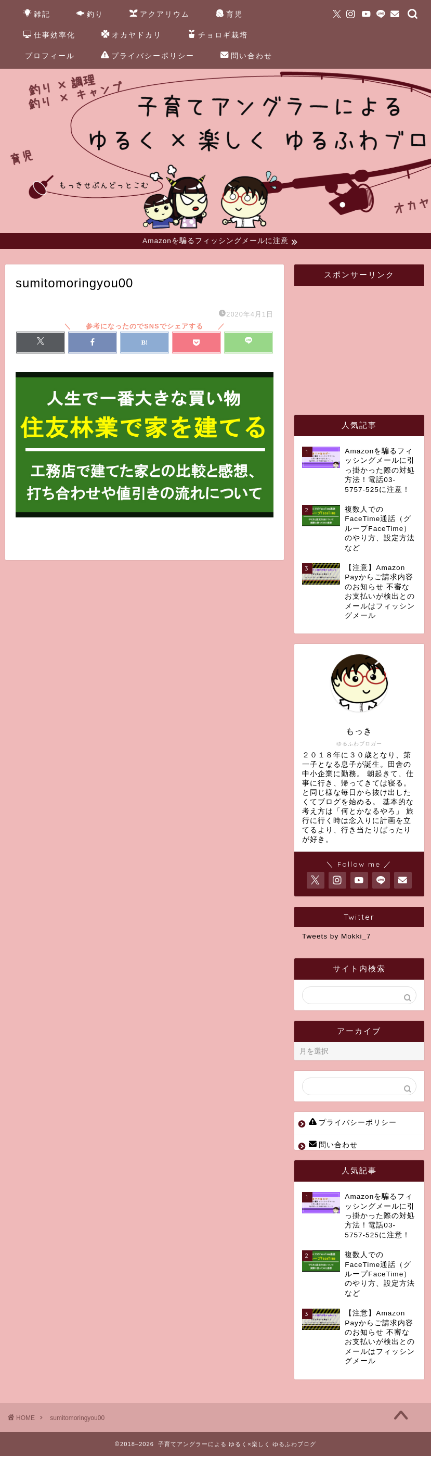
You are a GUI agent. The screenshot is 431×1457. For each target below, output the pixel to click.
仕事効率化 (49, 35)
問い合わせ (246, 56)
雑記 (36, 14)
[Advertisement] (366, 345)
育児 (229, 14)
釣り (89, 14)
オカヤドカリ (131, 35)
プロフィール (50, 55)
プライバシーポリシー (147, 56)
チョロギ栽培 (218, 35)
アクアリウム (159, 14)
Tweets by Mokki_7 (336, 938)
